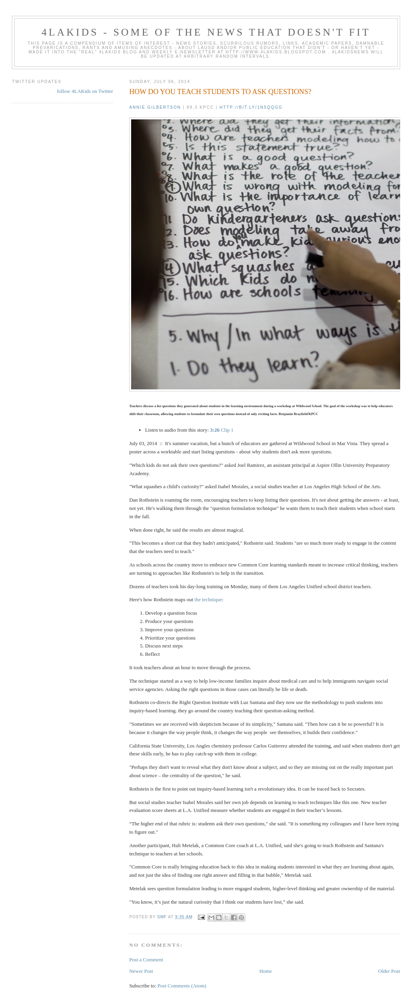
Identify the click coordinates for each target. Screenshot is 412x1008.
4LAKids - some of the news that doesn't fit (206, 32)
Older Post (389, 971)
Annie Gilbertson (155, 107)
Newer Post (141, 971)
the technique (208, 599)
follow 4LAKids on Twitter (85, 91)
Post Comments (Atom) (182, 986)
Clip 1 (221, 430)
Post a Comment (146, 960)
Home (265, 971)
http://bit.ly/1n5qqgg (251, 107)
